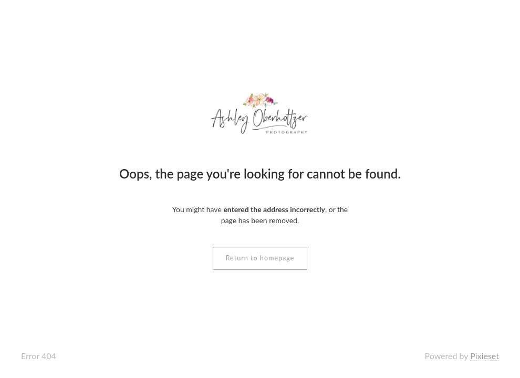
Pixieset (484, 356)
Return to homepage (260, 258)
